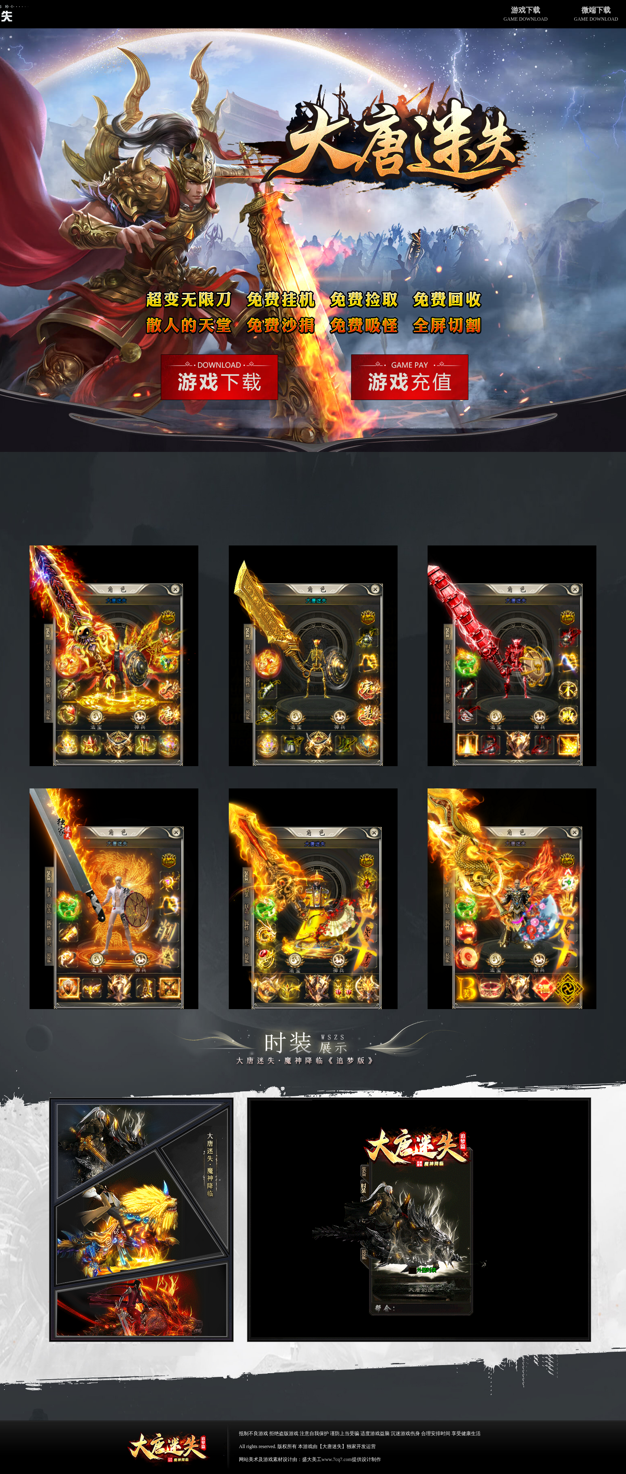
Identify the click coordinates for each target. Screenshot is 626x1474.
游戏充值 (409, 377)
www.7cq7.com (337, 1459)
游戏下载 (219, 377)
